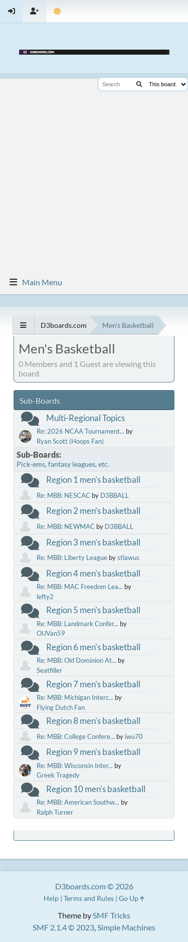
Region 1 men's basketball (93, 479)
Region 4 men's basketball (93, 573)
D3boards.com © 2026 (94, 886)
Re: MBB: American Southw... (78, 802)
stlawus (128, 557)
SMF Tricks (111, 915)
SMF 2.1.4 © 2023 (63, 927)
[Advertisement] (94, 173)
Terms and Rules (89, 898)
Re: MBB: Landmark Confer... (77, 624)
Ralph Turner (55, 812)
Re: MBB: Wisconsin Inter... (75, 766)
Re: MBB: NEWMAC (66, 526)
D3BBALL (114, 495)
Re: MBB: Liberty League (72, 557)
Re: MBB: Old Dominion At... (76, 660)
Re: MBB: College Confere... (76, 736)
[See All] (23, 325)
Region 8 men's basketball (93, 720)
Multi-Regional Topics (85, 418)
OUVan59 (51, 633)
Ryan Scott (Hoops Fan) (70, 441)
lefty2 (45, 597)
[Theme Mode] (57, 11)
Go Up (131, 898)
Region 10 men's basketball (95, 789)
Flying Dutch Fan (61, 707)
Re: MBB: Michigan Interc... (75, 697)
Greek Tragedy (58, 775)
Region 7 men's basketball (93, 684)
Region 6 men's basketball (93, 647)
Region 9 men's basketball (93, 751)
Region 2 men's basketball (93, 510)
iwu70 (134, 736)
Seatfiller (49, 670)
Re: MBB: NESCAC (63, 495)
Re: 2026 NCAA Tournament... (80, 431)
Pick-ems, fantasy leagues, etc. (63, 464)
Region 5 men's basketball (93, 610)
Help (51, 898)
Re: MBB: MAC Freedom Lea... (80, 587)
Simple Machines (126, 927)
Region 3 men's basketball (93, 542)
